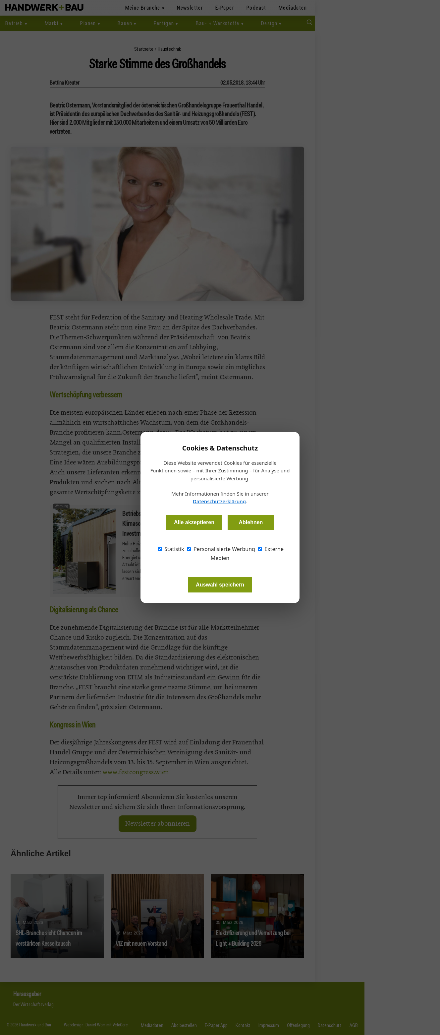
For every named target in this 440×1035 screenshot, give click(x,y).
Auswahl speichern (220, 584)
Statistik (171, 549)
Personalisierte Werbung (221, 549)
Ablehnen (251, 522)
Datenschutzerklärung (219, 501)
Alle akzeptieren (194, 522)
